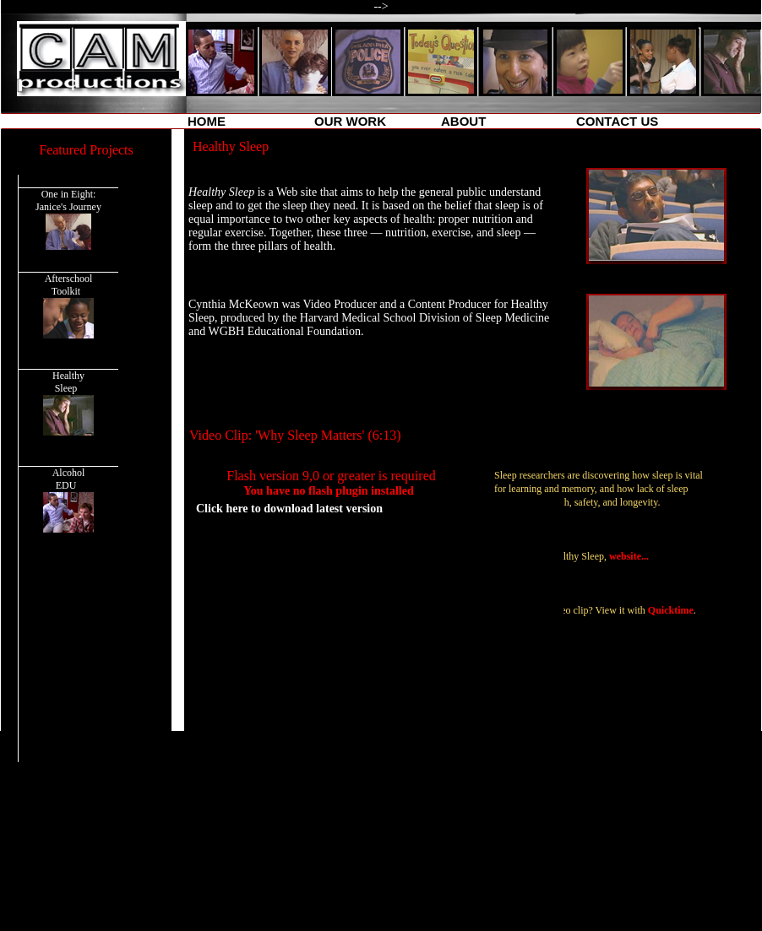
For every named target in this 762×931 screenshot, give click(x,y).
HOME (207, 121)
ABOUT (463, 121)
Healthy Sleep (69, 403)
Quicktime (671, 610)
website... (629, 556)
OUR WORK (350, 121)
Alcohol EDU (69, 500)
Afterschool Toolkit (68, 305)
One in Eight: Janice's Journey (68, 219)
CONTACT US (617, 121)
